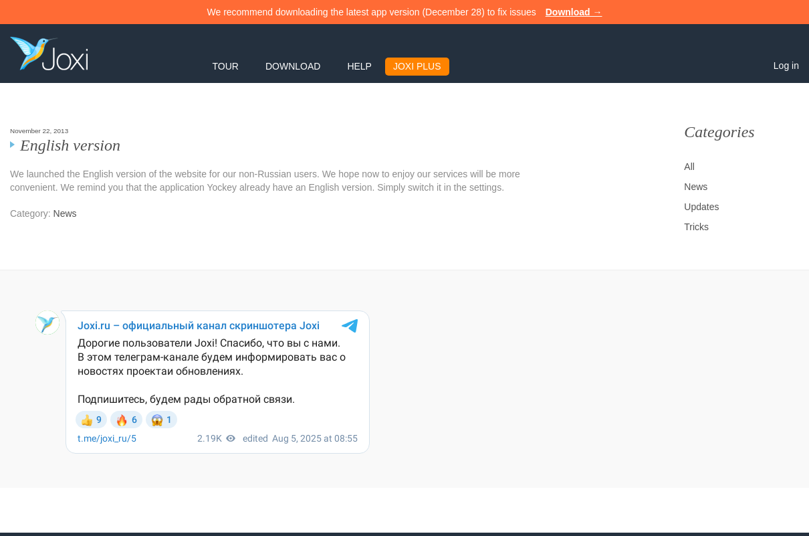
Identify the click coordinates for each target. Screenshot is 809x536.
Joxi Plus (417, 66)
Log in (786, 65)
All (689, 166)
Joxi (49, 53)
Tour (226, 66)
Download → (574, 12)
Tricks (696, 226)
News (65, 213)
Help (359, 66)
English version (70, 145)
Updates (701, 206)
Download (292, 66)
